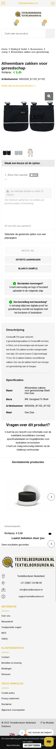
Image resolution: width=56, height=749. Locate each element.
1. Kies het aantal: (21, 175)
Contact (5, 658)
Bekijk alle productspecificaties (18, 85)
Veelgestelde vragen (11, 628)
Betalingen (6, 669)
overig (4, 52)
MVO (4, 633)
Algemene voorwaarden (13, 711)
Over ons (5, 616)
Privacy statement (10, 700)
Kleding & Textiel (19, 49)
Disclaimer (6, 706)
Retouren (6, 675)
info (34, 175)
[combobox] (24, 33)
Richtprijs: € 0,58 (13, 533)
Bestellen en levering (11, 664)
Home (4, 49)
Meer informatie (13, 745)
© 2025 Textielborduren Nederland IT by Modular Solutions (24, 726)
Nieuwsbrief (7, 622)
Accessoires (37, 49)
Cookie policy (8, 694)
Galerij (4, 639)
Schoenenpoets (12, 526)
